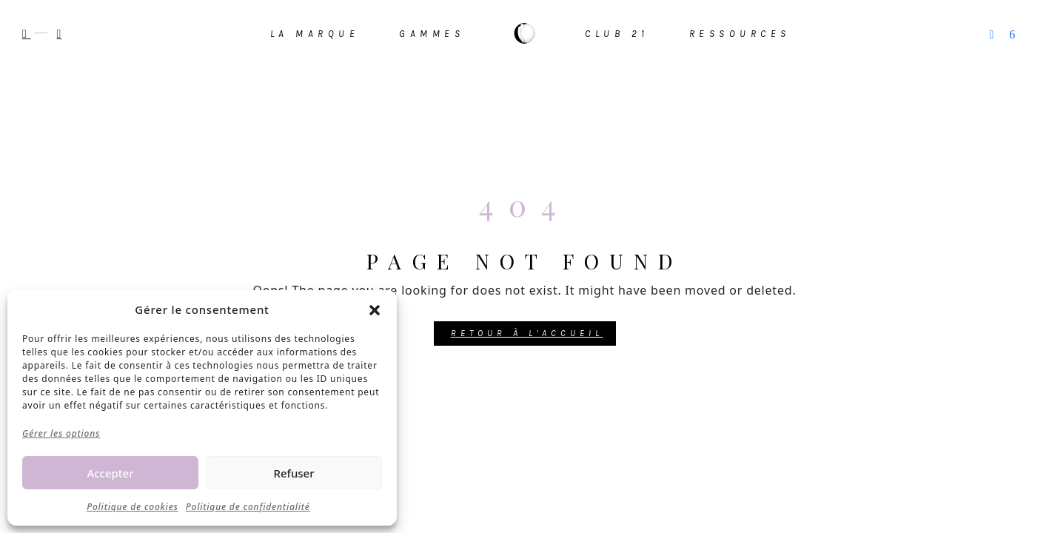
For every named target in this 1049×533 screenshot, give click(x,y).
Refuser (293, 473)
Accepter (110, 473)
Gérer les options (61, 433)
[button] (374, 309)
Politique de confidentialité (248, 506)
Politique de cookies (132, 506)
